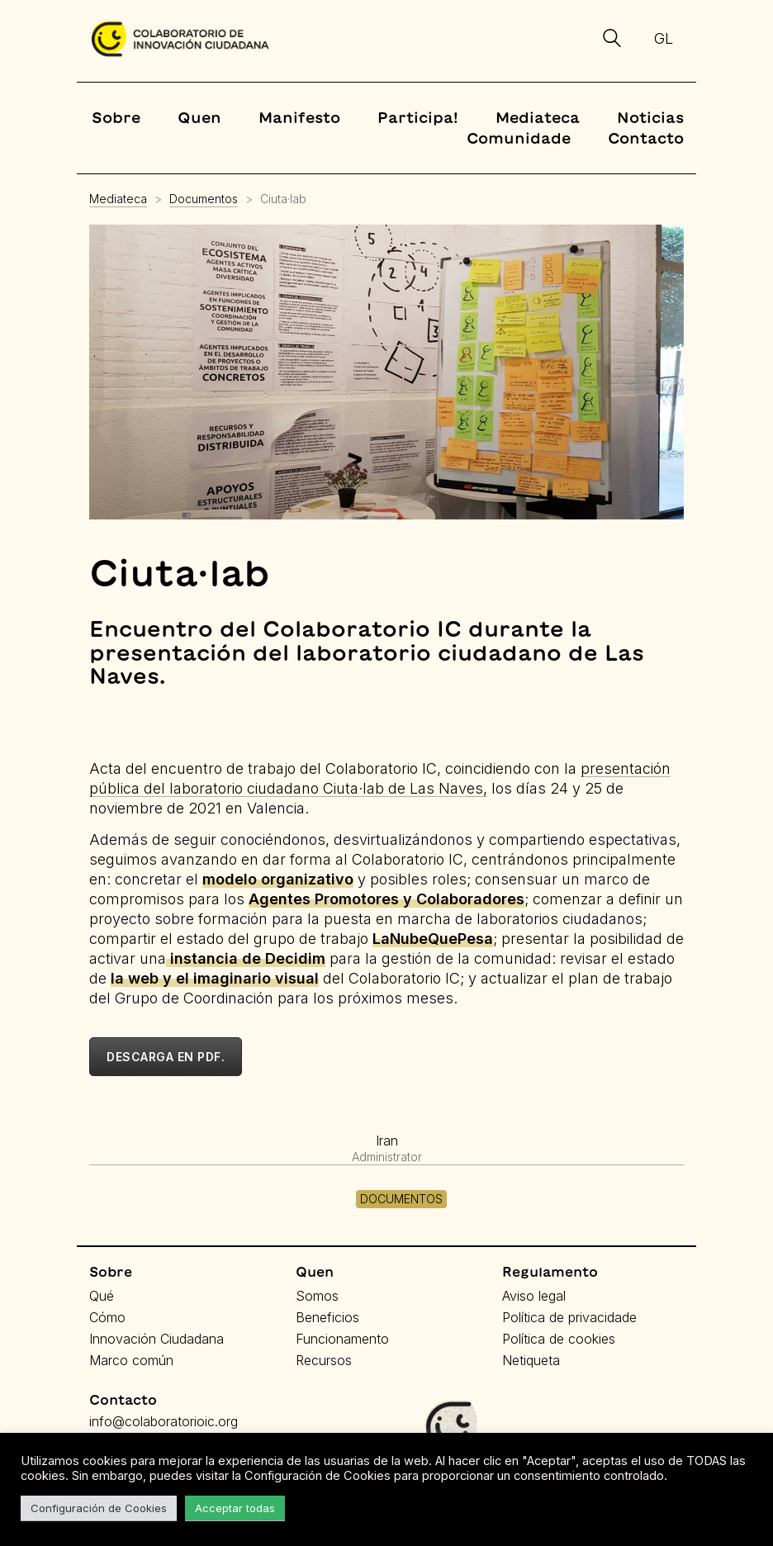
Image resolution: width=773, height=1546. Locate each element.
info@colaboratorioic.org (163, 1421)
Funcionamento (342, 1338)
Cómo (107, 1317)
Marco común (131, 1360)
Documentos (401, 1199)
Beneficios (327, 1317)
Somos (317, 1296)
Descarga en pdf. (166, 1057)
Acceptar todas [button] (235, 1508)
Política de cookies (558, 1338)
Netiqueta (531, 1360)
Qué (101, 1296)
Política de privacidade (569, 1317)
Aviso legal (534, 1296)
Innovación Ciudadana (156, 1338)
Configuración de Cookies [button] (99, 1508)
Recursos (324, 1360)
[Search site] (612, 40)
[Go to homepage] (180, 39)
